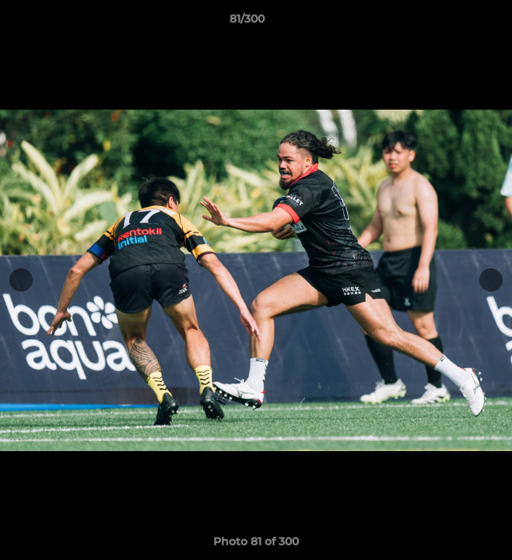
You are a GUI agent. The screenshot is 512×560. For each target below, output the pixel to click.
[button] (456, 23)
